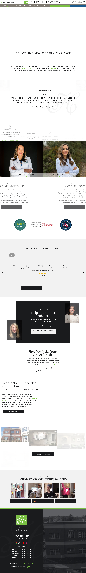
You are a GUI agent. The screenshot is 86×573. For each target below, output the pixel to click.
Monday (14, 549)
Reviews (36, 6)
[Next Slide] (82, 272)
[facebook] (21, 543)
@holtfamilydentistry (52, 479)
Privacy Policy (31, 564)
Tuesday (14, 551)
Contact (44, 6)
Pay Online (78, 6)
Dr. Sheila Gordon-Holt (26, 174)
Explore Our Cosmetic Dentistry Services (43, 331)
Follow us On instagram (43, 501)
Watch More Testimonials (31, 288)
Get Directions (13, 411)
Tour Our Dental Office (43, 454)
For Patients (28, 6)
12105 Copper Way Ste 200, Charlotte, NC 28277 (77, 2)
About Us (10, 6)
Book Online (60, 6)
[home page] (42, 2)
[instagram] (26, 543)
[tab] (40, 283)
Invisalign (53, 68)
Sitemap (26, 564)
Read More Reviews (54, 288)
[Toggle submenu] (7, 6)
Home (4, 5)
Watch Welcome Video (43, 90)
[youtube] (23, 543)
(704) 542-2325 (7, 2)
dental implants (26, 68)
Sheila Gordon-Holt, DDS (43, 107)
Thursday (14, 555)
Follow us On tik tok (65, 501)
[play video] (43, 84)
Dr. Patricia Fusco (59, 174)
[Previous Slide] (3, 272)
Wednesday (15, 553)
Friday (13, 557)
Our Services (18, 6)
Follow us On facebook (21, 501)
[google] (17, 543)
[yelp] (19, 543)
